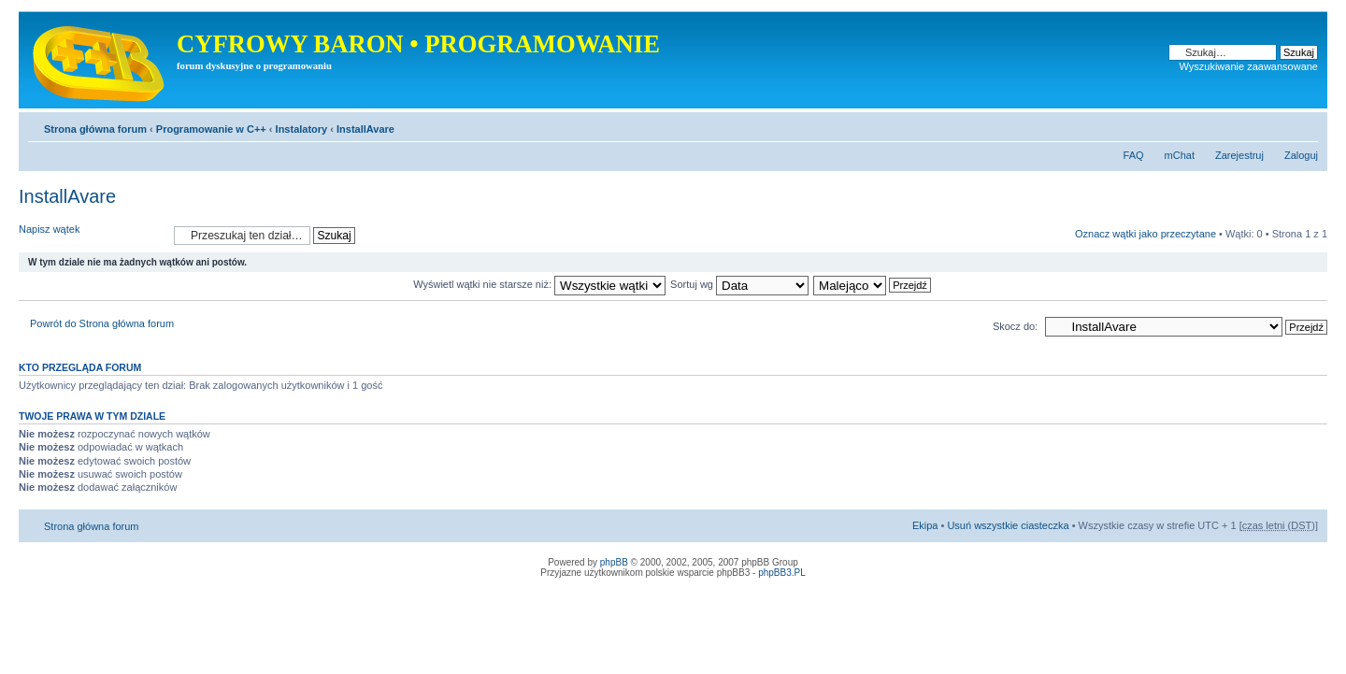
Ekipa (925, 525)
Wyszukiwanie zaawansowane (1249, 66)
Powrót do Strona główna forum (102, 323)
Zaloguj (1301, 155)
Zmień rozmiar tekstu (1304, 125)
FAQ (1134, 155)
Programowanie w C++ (211, 129)
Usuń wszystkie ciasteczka (1007, 525)
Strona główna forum (95, 129)
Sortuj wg (739, 284)
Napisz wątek (92, 235)
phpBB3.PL (782, 572)
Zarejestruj (1239, 155)
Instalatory (302, 129)
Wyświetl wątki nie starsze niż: (539, 284)
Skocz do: (1015, 326)
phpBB (614, 562)
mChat (1180, 155)
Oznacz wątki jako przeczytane (1145, 233)
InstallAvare (365, 129)
